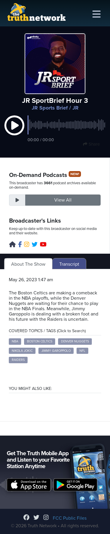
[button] (14, 131)
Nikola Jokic (22, 351)
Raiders (18, 360)
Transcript (69, 264)
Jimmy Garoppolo (56, 351)
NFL (82, 351)
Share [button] (91, 144)
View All (63, 200)
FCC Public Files (70, 518)
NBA (15, 341)
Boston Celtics (39, 341)
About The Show (28, 264)
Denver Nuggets (75, 341)
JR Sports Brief (50, 108)
